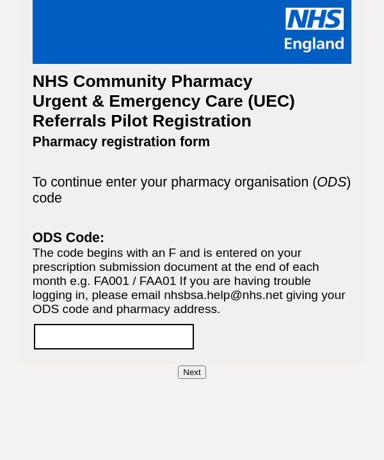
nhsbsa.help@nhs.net (223, 295)
